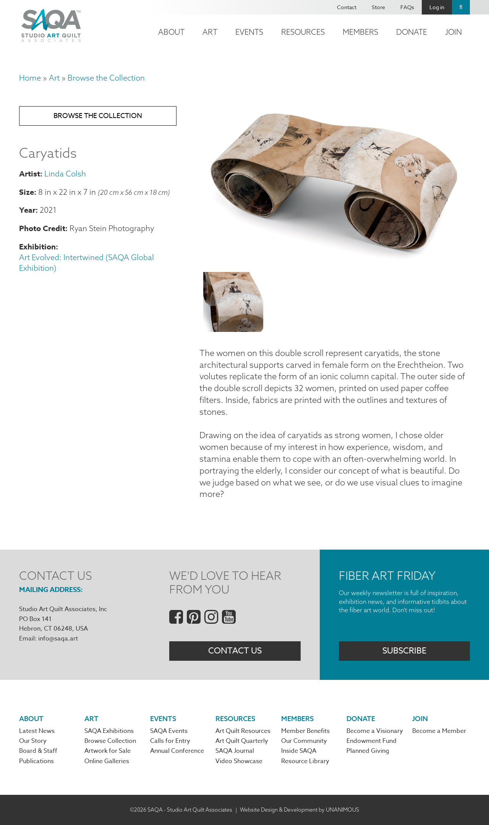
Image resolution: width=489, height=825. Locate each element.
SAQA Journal (234, 750)
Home (30, 77)
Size (26, 192)
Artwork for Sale (107, 750)
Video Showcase (238, 761)
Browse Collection (110, 741)
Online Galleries (106, 761)
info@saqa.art (58, 638)
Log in (436, 7)
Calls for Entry (170, 741)
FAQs (407, 7)
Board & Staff (38, 750)
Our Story (33, 741)
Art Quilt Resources (242, 731)
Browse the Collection (106, 77)
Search (461, 7)
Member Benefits (305, 731)
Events (249, 32)
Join (453, 32)
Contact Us (235, 651)
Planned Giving (368, 750)
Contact (346, 7)
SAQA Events (169, 731)
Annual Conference (177, 750)
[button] (334, 261)
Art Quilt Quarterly (241, 741)
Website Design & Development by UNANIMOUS (299, 809)
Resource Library (305, 761)
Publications (36, 761)
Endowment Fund (372, 741)
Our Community (304, 741)
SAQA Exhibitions (109, 731)
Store (378, 7)
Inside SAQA (298, 750)
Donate (411, 32)
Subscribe (404, 651)
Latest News (37, 731)
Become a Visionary (375, 731)
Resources (303, 32)
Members (360, 32)
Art (209, 32)
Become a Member (439, 731)
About (171, 32)
